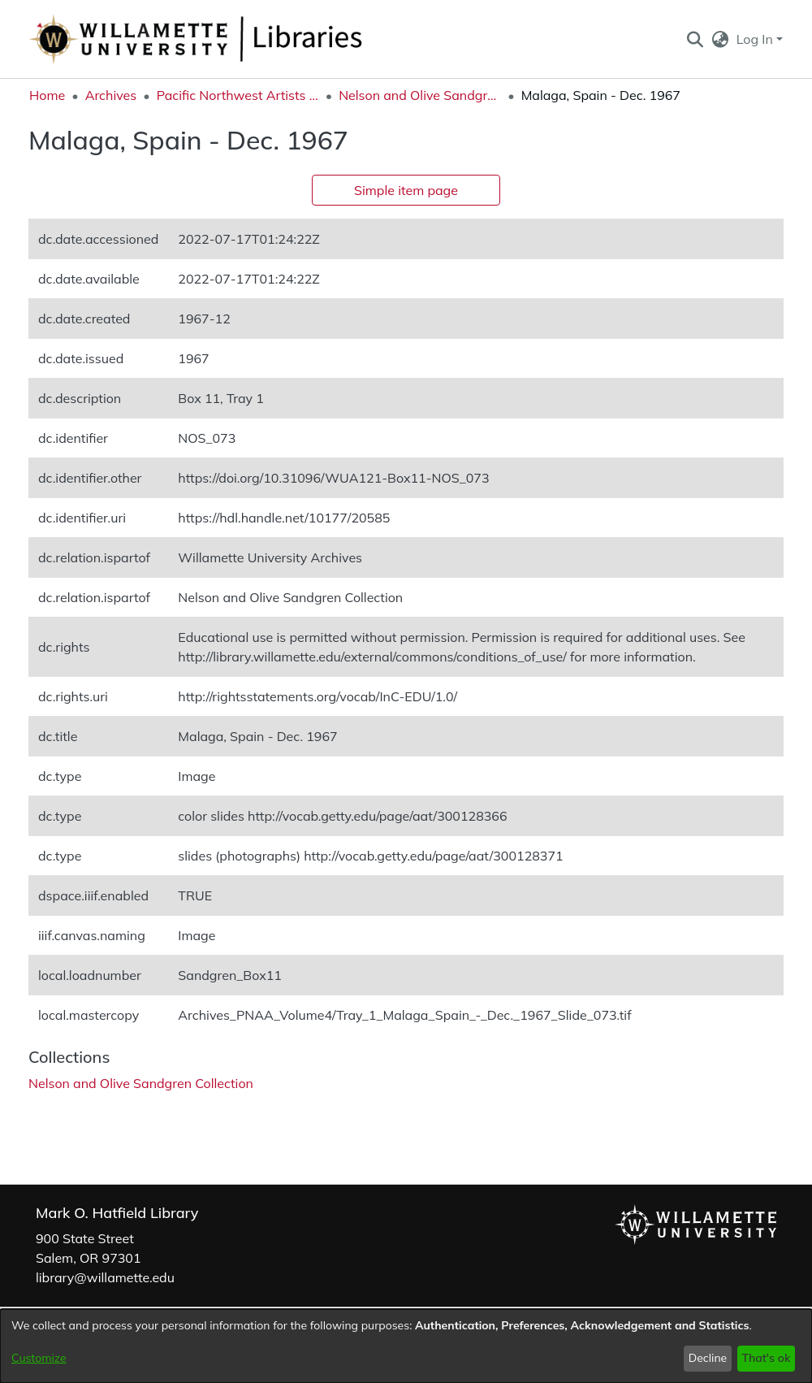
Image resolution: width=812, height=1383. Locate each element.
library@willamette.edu (105, 1277)
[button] (695, 39)
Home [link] (47, 95)
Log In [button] (756, 39)
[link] (140, 1083)
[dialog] (406, 1346)
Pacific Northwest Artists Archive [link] (238, 95)
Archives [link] (111, 95)
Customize (39, 1357)
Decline (708, 1357)
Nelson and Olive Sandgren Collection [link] (420, 95)
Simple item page (406, 190)
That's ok (765, 1357)
